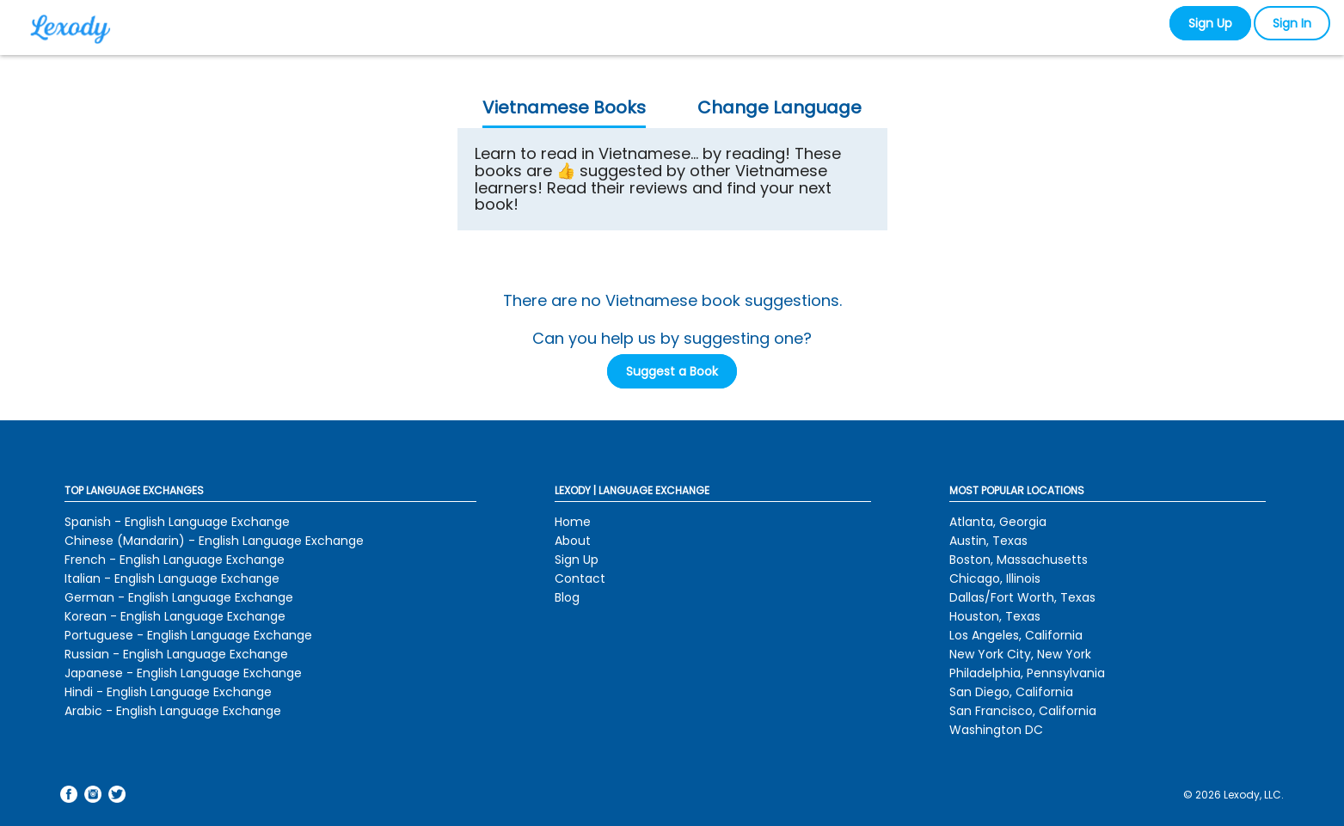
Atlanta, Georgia (997, 522)
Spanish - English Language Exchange (177, 522)
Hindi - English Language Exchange (168, 692)
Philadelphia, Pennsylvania (1027, 673)
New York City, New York (1020, 654)
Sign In (1292, 23)
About (573, 541)
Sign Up (1210, 23)
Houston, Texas (994, 616)
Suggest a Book (672, 371)
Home (573, 522)
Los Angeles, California (1016, 635)
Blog (567, 597)
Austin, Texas (988, 541)
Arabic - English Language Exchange (172, 711)
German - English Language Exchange (178, 597)
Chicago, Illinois (994, 578)
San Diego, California (1011, 692)
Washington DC (996, 730)
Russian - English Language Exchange (176, 654)
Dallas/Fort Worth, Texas (1022, 597)
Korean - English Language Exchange (174, 616)
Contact (580, 578)
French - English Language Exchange (174, 560)
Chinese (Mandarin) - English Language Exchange (214, 541)
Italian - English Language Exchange (171, 578)
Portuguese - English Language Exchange (188, 635)
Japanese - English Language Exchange (183, 673)
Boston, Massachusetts (1018, 560)
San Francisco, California (1022, 711)
